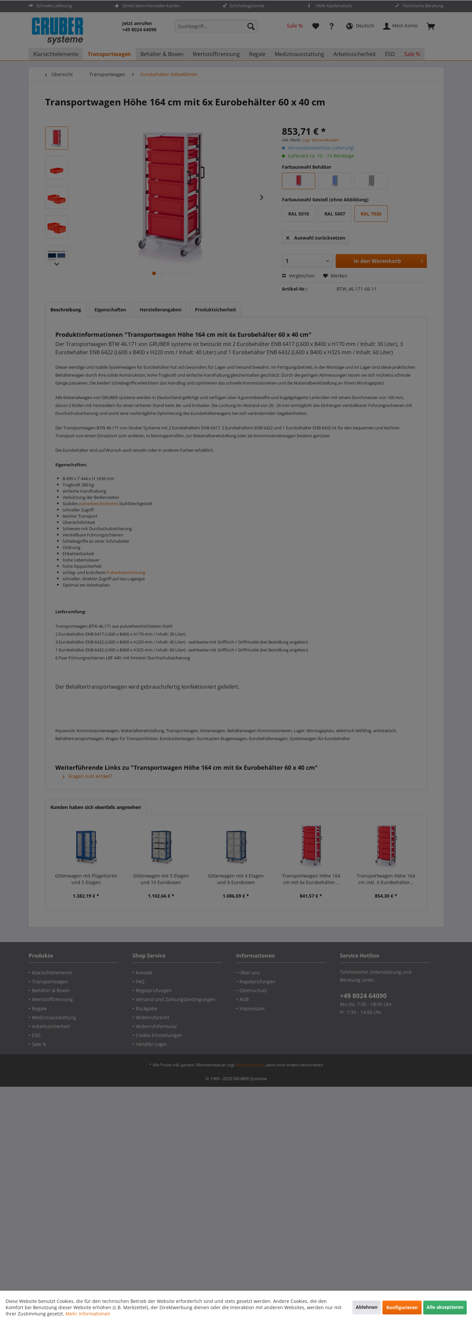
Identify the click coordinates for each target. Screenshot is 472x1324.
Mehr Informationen (88, 1313)
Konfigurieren (402, 1307)
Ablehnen (366, 1307)
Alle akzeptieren (445, 1307)
